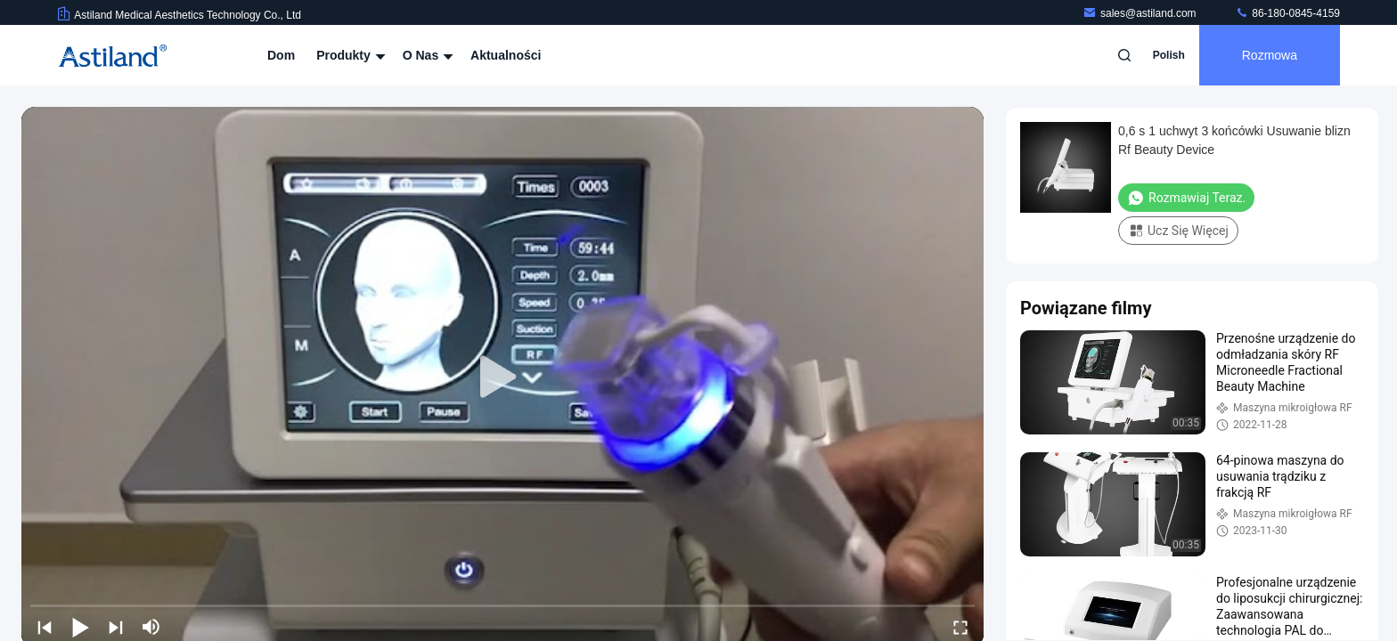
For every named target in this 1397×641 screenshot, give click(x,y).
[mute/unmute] (151, 626)
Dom (281, 55)
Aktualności (505, 55)
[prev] (44, 626)
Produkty (348, 55)
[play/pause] (80, 626)
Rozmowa (1269, 55)
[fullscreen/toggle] (960, 626)
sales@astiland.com (1140, 13)
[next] (116, 626)
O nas (426, 55)
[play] (502, 377)
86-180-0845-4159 (1287, 13)
